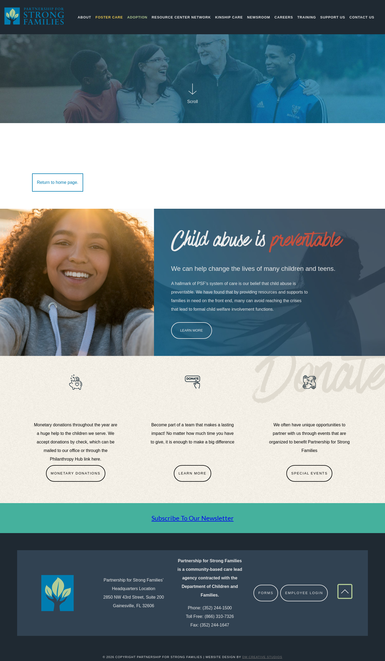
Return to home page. (57, 182)
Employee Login (304, 593)
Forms (265, 593)
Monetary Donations (76, 473)
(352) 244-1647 (214, 625)
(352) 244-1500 (217, 608)
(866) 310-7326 (219, 616)
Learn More (191, 330)
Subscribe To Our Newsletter (193, 518)
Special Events (309, 473)
